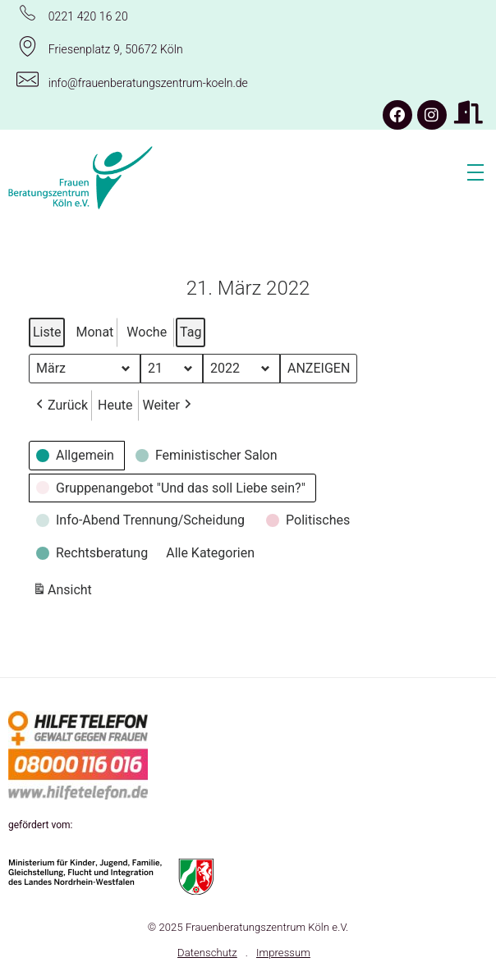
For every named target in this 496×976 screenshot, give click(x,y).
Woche (146, 332)
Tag (190, 332)
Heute (115, 405)
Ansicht (64, 593)
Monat (94, 332)
